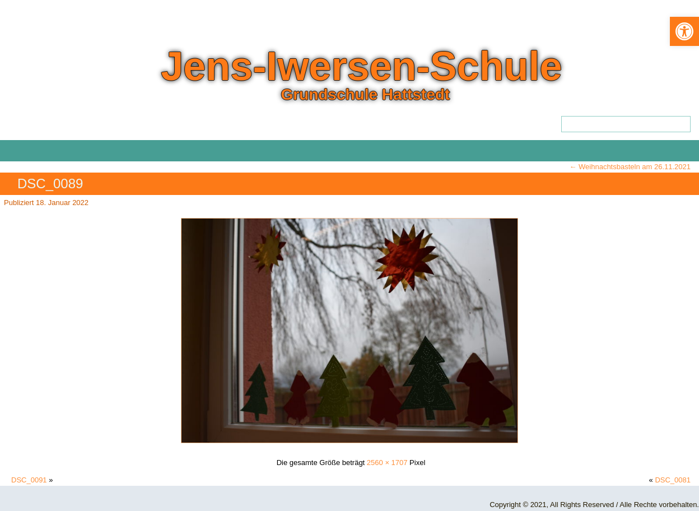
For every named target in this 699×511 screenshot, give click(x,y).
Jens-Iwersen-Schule (361, 66)
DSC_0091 (29, 480)
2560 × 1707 (387, 462)
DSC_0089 (50, 183)
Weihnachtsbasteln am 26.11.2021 (630, 166)
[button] (684, 31)
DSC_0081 (673, 480)
